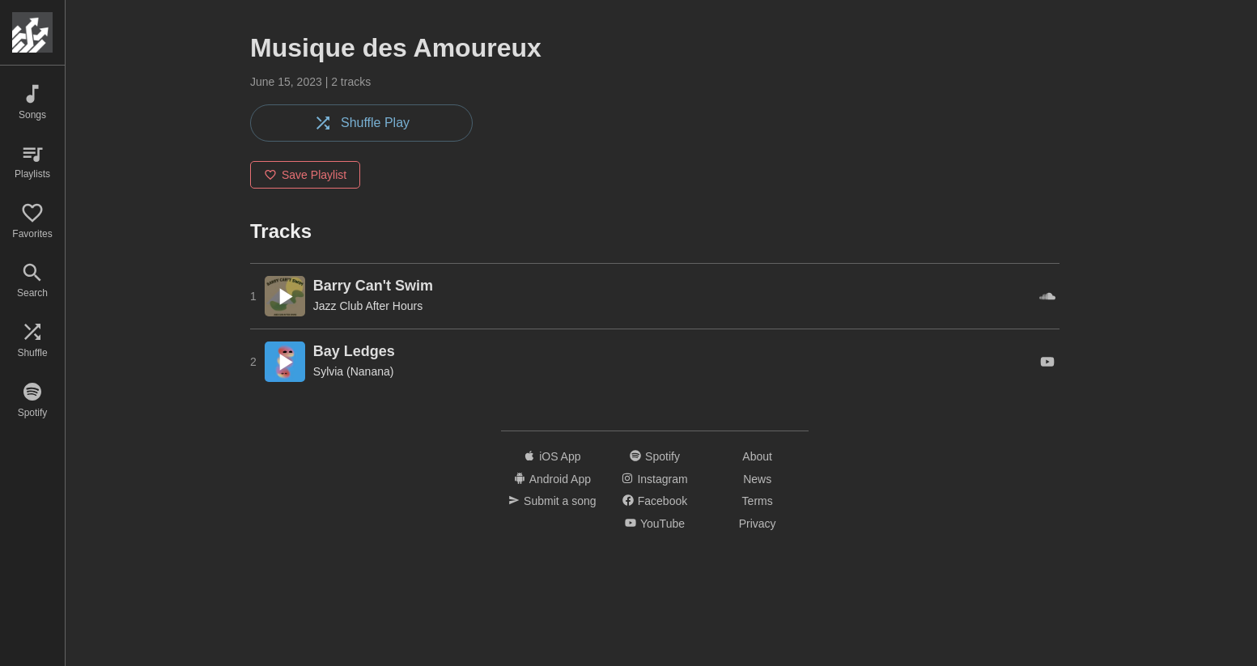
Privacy (757, 523)
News (757, 479)
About (757, 456)
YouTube (655, 523)
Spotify (655, 456)
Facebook (654, 500)
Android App (552, 479)
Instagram (654, 479)
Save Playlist (305, 174)
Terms (757, 500)
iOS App (552, 456)
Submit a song (552, 500)
